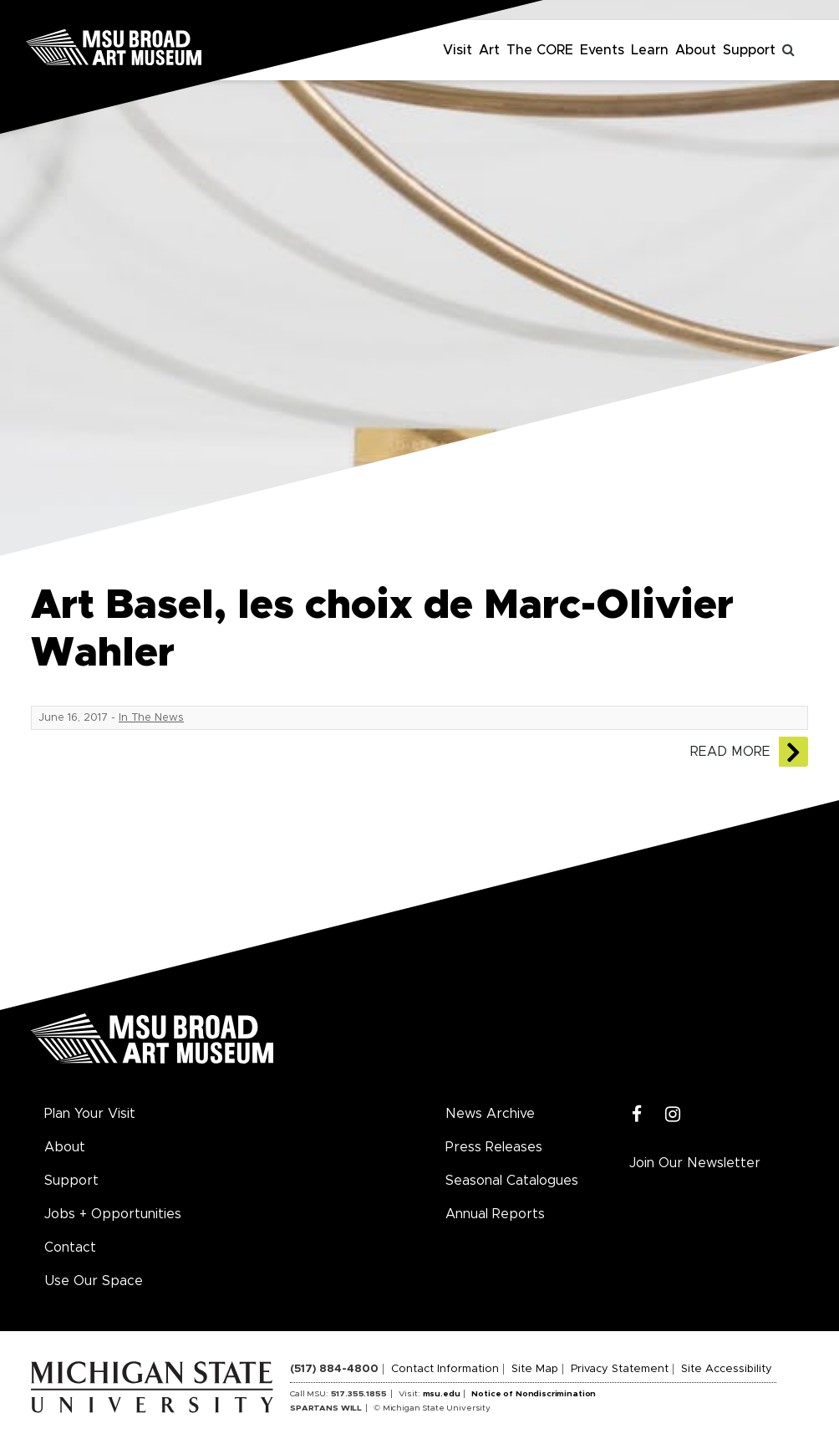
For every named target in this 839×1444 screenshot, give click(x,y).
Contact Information (445, 1369)
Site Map (534, 1369)
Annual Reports (495, 1214)
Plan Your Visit (89, 1113)
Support (749, 50)
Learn (650, 50)
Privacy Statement (620, 1369)
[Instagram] (673, 1115)
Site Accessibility (726, 1369)
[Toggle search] (789, 50)
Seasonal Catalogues (511, 1180)
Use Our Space (93, 1281)
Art (489, 50)
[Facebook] (637, 1115)
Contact (70, 1247)
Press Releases (493, 1147)
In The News (151, 717)
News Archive (490, 1113)
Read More (730, 751)
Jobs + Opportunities (112, 1214)
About (695, 50)
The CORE (539, 50)
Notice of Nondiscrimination (533, 1394)
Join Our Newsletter (694, 1163)
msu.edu (441, 1394)
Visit (457, 50)
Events (602, 50)
